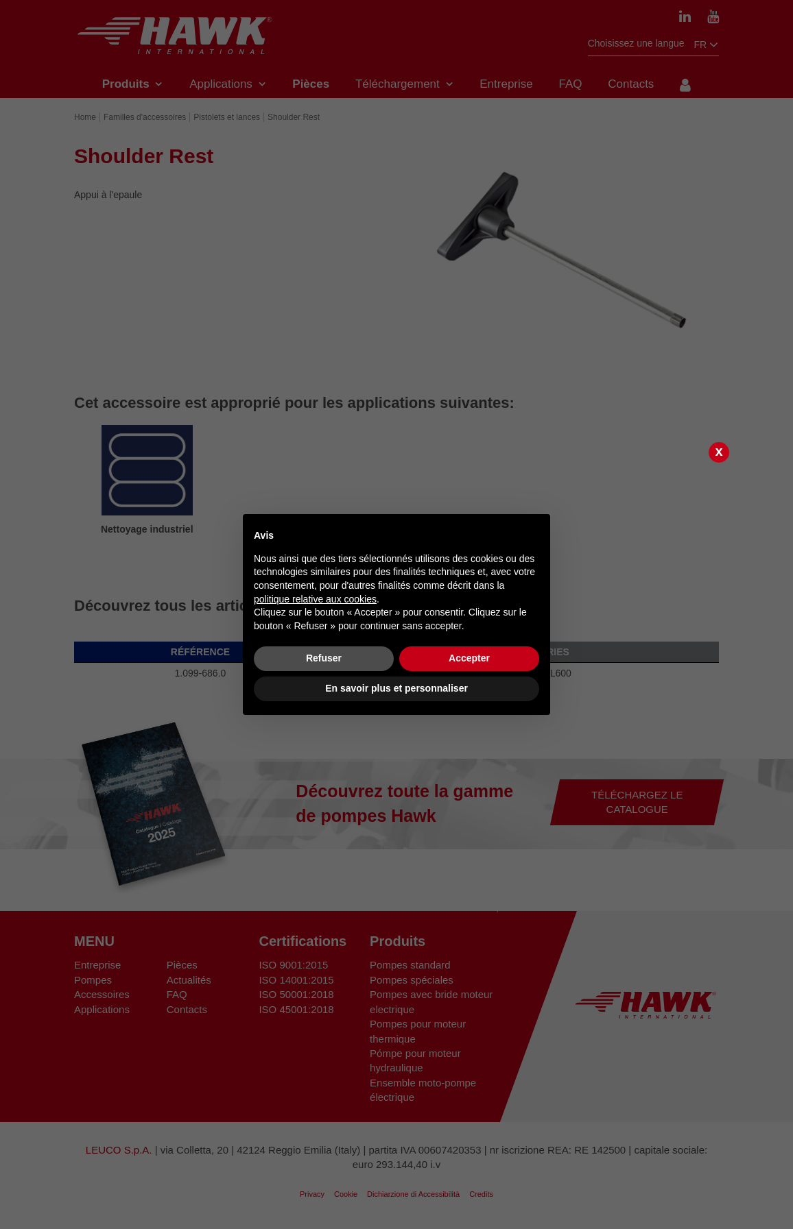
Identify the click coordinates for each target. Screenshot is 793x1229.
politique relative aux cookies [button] (315, 599)
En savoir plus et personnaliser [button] (396, 688)
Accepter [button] (469, 658)
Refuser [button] (324, 658)
